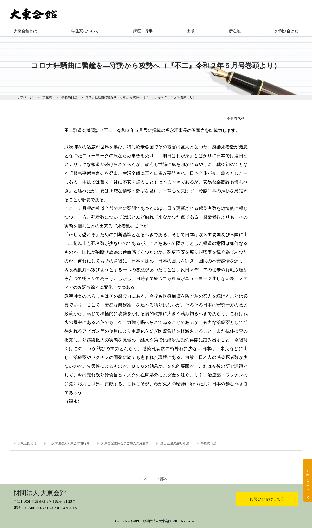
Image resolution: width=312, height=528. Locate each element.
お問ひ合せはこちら (267, 499)
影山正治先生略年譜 (174, 443)
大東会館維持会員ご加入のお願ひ (125, 443)
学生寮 (47, 97)
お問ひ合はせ (286, 31)
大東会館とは (25, 31)
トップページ (23, 97)
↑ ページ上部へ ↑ (156, 479)
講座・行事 (143, 31)
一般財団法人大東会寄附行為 (68, 443)
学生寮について (85, 31)
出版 (191, 31)
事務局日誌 (69, 97)
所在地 (235, 31)
